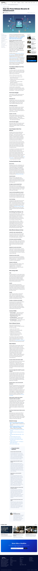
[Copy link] (34, 12)
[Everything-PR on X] (25, 564)
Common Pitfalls (3, 44)
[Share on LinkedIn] (31, 12)
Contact (21, 560)
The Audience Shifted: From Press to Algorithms (4, 35)
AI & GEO (26, 2)
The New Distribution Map (4, 39)
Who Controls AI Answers (13, 560)
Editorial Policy (31, 558)
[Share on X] (30, 12)
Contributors (21, 559)
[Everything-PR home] (5, 558)
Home (1, 4)
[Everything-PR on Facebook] (23, 564)
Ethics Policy (30, 559)
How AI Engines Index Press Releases (3, 38)
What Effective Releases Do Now (4, 42)
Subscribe (32, 60)
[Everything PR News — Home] (4, 2)
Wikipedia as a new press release (19, 206)
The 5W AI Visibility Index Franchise (15, 436)
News (12, 2)
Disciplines (19, 2)
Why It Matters (3, 46)
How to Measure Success (4, 45)
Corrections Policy (31, 560)
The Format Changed (3, 36)
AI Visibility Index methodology (19, 340)
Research (23, 2)
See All (36, 524)
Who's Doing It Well (3, 43)
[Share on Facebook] (33, 12)
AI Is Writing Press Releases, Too (3, 40)
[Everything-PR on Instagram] (22, 564)
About (34, 2)
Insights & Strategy (5, 4)
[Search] (36, 2)
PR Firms (29, 2)
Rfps (31, 2)
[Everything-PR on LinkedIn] (20, 564)
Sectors (15, 2)
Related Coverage (3, 47)
